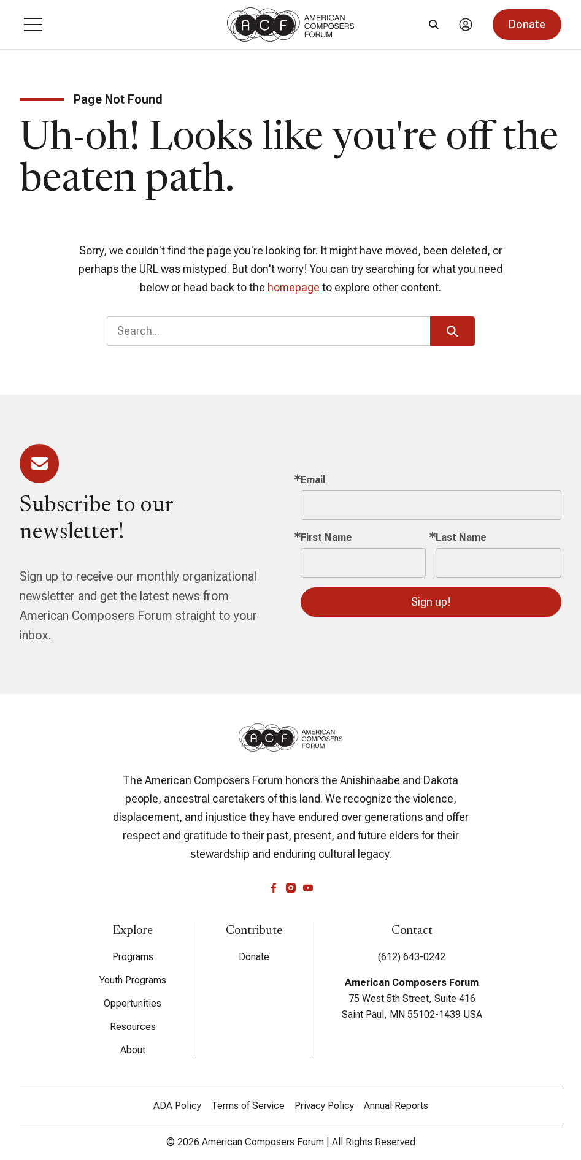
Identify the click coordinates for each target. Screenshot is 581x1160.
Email (313, 480)
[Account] (465, 24)
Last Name (461, 537)
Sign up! (431, 601)
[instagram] (291, 888)
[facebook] (274, 888)
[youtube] (308, 888)
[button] (33, 24)
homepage (293, 287)
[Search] (433, 24)
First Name (326, 537)
